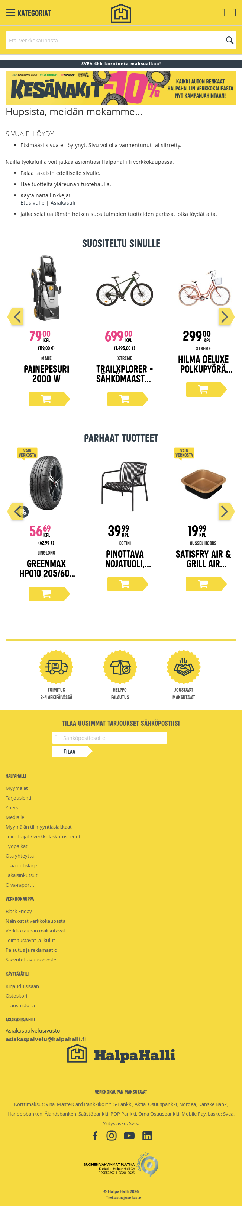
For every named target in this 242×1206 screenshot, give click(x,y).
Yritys (12, 807)
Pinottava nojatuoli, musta (125, 563)
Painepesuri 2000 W (46, 373)
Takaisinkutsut (22, 875)
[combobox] (121, 40)
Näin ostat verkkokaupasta (35, 921)
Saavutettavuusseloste (31, 959)
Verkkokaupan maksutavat (35, 930)
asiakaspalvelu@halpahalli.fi (46, 1039)
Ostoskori (16, 995)
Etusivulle (32, 202)
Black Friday (19, 911)
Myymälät (17, 788)
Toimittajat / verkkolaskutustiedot (43, 836)
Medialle (15, 817)
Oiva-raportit (20, 884)
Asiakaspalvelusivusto (33, 1030)
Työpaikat (17, 846)
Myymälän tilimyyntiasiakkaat (39, 826)
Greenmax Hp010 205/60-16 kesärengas (46, 573)
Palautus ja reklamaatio (31, 950)
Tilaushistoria (20, 1005)
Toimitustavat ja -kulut (30, 940)
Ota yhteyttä (20, 855)
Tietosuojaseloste (124, 1197)
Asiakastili (63, 202)
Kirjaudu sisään (22, 986)
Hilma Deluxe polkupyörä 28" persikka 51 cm (203, 373)
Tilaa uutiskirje (21, 865)
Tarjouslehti (18, 797)
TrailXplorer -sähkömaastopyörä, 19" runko (125, 383)
